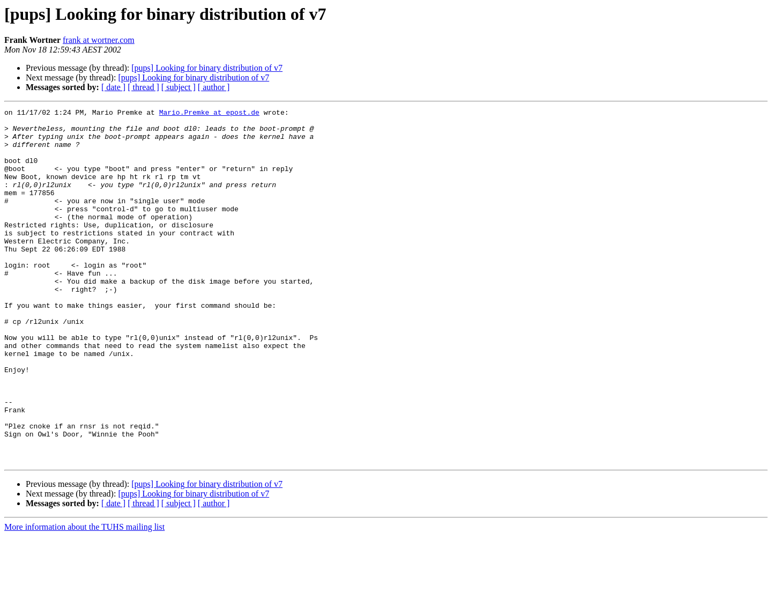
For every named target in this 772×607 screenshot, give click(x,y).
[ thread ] (143, 87)
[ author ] (214, 87)
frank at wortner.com (99, 40)
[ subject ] (178, 87)
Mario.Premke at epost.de (209, 114)
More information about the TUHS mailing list (84, 597)
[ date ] (113, 87)
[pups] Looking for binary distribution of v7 (207, 67)
